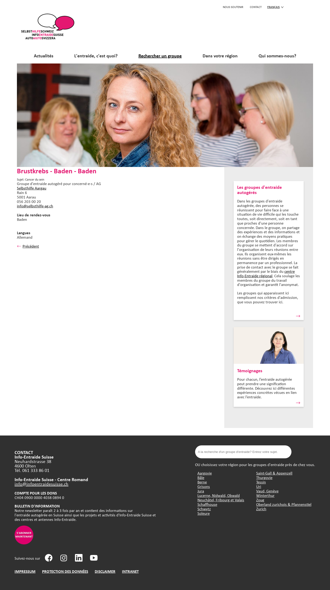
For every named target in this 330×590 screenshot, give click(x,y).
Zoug (260, 500)
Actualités (43, 55)
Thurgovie (264, 477)
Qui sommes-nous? (277, 55)
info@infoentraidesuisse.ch (41, 484)
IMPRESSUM (25, 571)
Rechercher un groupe (160, 55)
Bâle (200, 477)
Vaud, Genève (267, 491)
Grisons (203, 486)
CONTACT (256, 7)
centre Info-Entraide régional (266, 273)
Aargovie (204, 473)
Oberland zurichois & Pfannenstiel (283, 504)
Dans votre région (220, 55)
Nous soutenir (233, 7)
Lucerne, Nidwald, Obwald (218, 495)
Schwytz (204, 508)
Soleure (203, 513)
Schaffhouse (207, 504)
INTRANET (130, 571)
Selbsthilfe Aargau (31, 188)
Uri (258, 486)
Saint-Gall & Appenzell (274, 473)
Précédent (28, 246)
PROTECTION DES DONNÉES (65, 571)
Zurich (261, 508)
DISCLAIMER (105, 571)
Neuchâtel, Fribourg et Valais (220, 500)
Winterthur (265, 495)
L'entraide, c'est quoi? (96, 55)
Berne (202, 482)
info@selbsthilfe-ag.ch (35, 206)
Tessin (261, 482)
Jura (200, 491)
